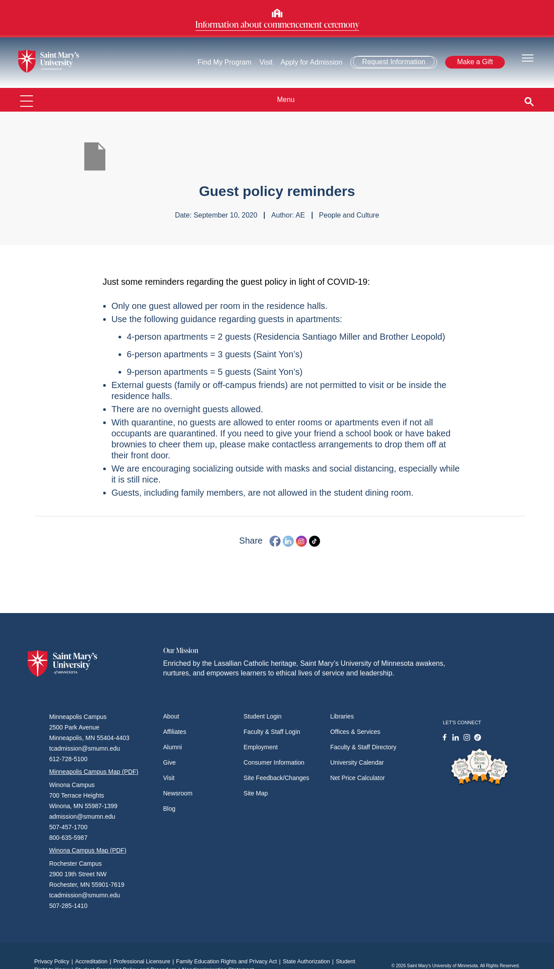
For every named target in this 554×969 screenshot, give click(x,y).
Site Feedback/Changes (276, 777)
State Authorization (309, 961)
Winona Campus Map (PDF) (87, 850)
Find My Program (225, 62)
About (171, 716)
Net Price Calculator (357, 777)
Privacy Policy (54, 961)
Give (169, 762)
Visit (266, 62)
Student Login (262, 716)
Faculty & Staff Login (272, 731)
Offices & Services (355, 731)
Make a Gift (475, 61)
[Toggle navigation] (528, 57)
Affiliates (175, 731)
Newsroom (178, 793)
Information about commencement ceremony (277, 24)
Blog (169, 808)
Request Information (393, 61)
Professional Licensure (144, 961)
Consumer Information (274, 762)
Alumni (172, 747)
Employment (261, 747)
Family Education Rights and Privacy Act (229, 961)
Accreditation (94, 961)
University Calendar (357, 762)
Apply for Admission (311, 62)
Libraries (342, 716)
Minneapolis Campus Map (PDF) (93, 771)
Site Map (256, 793)
